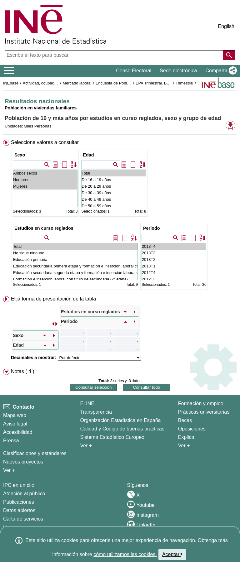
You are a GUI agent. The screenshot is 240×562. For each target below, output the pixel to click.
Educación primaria (75, 259)
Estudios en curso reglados (43, 228)
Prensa (11, 440)
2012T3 (174, 279)
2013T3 (174, 253)
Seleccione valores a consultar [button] (45, 142)
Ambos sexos (45, 173)
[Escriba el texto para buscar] (114, 55)
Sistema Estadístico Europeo (112, 437)
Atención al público (24, 493)
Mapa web (14, 415)
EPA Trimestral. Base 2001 (159, 83)
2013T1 (174, 266)
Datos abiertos (19, 510)
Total (114, 173)
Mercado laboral (77, 83)
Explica (186, 437)
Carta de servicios (23, 518)
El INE (87, 403)
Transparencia (96, 412)
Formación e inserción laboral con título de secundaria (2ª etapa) (75, 279)
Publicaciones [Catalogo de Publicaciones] (18, 502)
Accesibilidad (17, 432)
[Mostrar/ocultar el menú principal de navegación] (9, 70)
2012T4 (174, 272)
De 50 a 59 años (114, 206)
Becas (185, 420)
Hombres (45, 179)
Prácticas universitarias (204, 412)
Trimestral (184, 83)
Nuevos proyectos (23, 461)
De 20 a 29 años (114, 186)
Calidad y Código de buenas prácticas (122, 428)
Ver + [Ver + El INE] (86, 445)
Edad (88, 154)
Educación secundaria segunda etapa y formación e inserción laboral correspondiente (75, 272)
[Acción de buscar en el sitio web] (229, 55)
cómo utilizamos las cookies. (125, 554)
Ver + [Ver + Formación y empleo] (184, 445)
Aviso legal (15, 423)
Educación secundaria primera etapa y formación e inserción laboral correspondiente (75, 266)
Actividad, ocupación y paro (47, 83)
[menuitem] (120, 216)
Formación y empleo (200, 403)
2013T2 (174, 259)
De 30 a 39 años (114, 193)
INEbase (10, 83)
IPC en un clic (18, 485)
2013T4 (174, 246)
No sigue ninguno (75, 253)
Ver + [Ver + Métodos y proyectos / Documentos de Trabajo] (9, 470)
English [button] (226, 26)
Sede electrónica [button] (178, 70)
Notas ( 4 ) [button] (22, 371)
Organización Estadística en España (120, 420)
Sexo (19, 154)
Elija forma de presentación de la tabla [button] (53, 298)
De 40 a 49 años (114, 199)
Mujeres (45, 186)
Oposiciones (192, 428)
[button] (220, 70)
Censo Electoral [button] (133, 70)
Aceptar (172, 554)
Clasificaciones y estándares (35, 453)
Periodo (151, 228)
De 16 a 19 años (114, 179)
